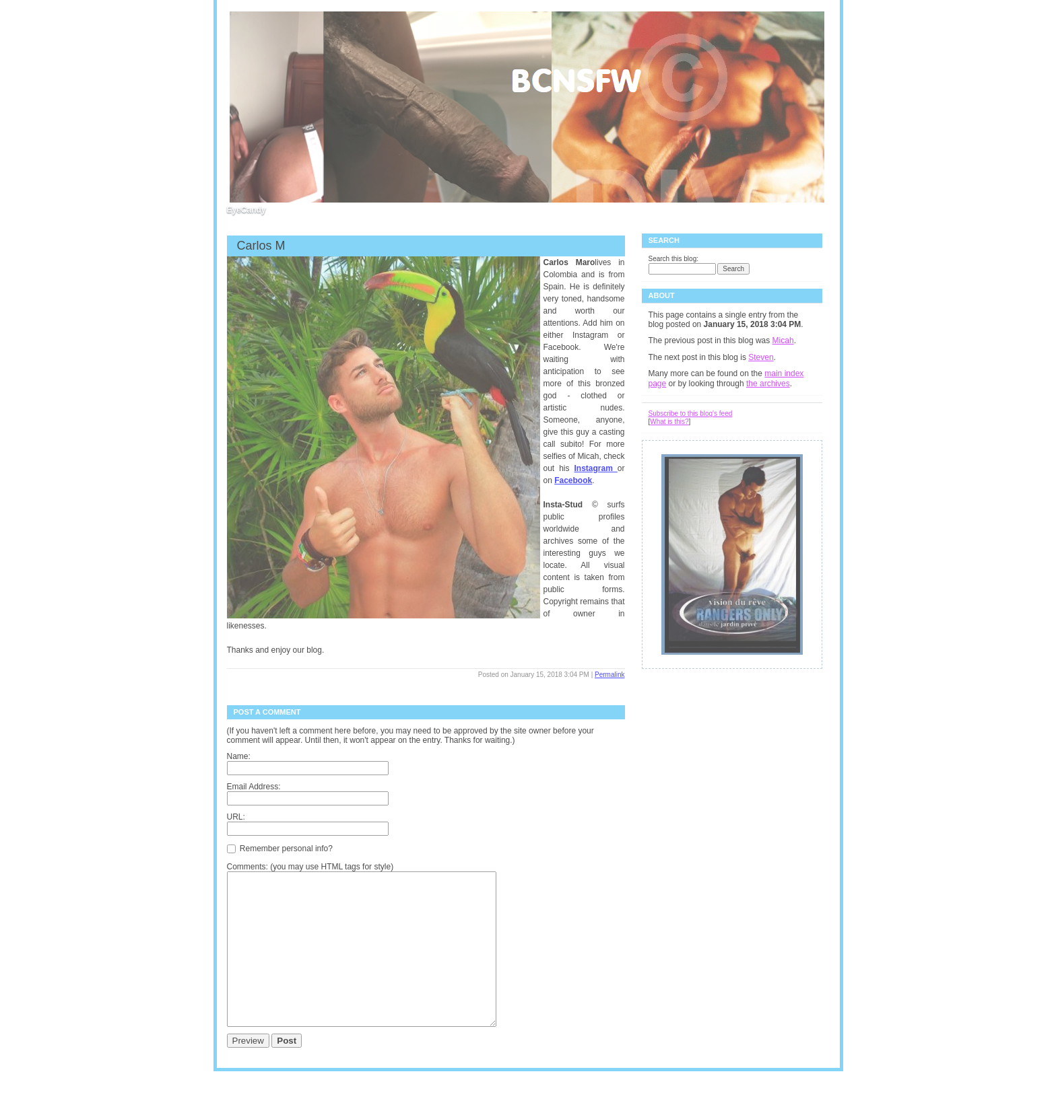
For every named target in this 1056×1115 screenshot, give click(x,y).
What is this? (669, 421)
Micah (783, 340)
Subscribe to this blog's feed (691, 413)
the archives (768, 383)
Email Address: (254, 786)
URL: (236, 817)
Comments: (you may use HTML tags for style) (310, 866)
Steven (760, 357)
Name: (239, 756)
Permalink (609, 674)
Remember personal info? (280, 848)
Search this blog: (674, 258)
